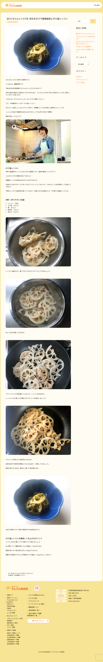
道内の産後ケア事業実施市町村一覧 (34, 615)
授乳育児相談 (11, 607)
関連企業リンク (34, 608)
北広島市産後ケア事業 (13, 638)
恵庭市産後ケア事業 (13, 640)
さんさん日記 (80, 83)
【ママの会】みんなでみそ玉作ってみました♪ (20, 574)
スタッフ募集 (11, 628)
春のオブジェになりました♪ (85, 35)
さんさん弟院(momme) (36, 596)
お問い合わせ (38, 622)
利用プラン (10, 605)
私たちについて (12, 617)
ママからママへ (11, 611)
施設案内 (9, 622)
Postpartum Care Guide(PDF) (12, 602)
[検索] (93, 22)
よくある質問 (11, 614)
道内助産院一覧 (34, 611)
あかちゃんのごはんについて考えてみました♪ (85, 43)
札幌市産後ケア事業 (13, 636)
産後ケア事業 (11, 631)
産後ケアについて (12, 599)
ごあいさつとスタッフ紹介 (15, 619)
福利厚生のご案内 (12, 624)
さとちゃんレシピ (81, 80)
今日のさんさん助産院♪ (84, 47)
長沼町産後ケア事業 (13, 645)
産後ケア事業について (13, 634)
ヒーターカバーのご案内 (36, 605)
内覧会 (9, 609)
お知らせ (79, 78)
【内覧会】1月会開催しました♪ (16, 576)
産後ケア (10, 596)
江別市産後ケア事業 (13, 643)
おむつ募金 (10, 626)
